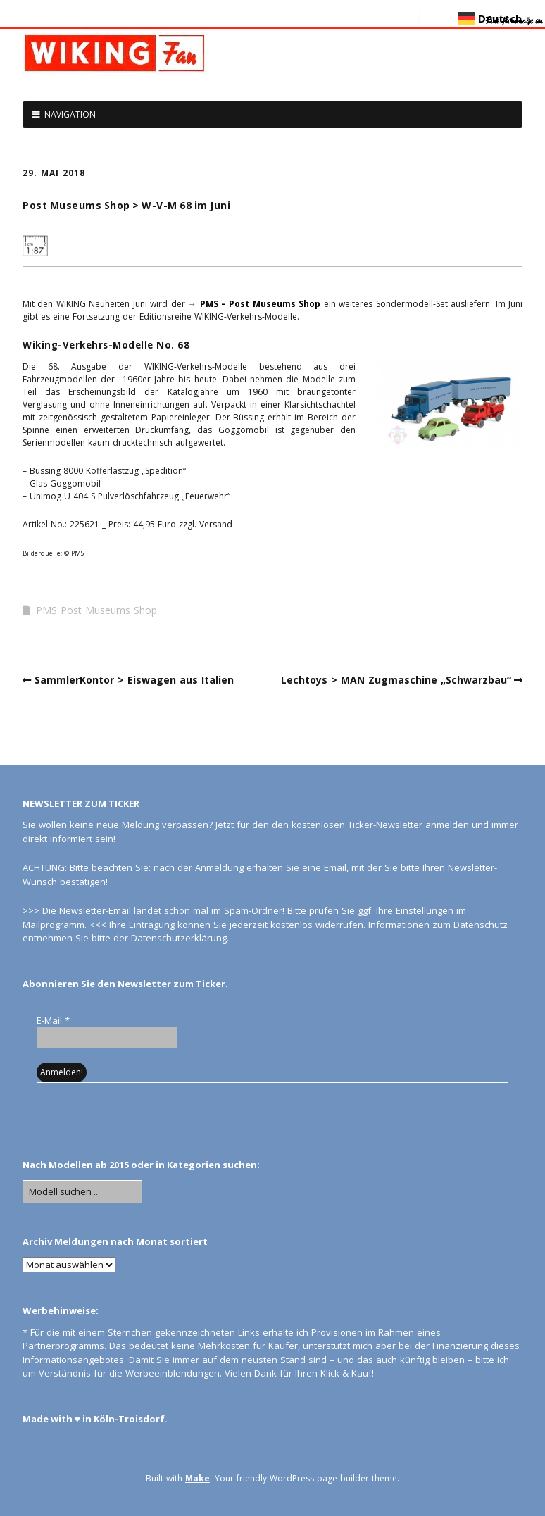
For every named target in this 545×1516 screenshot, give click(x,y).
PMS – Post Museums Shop (260, 304)
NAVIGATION (70, 114)
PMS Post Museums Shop (96, 610)
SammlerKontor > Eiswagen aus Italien (134, 680)
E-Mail (53, 1020)
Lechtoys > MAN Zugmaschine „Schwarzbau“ (396, 680)
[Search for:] (82, 1192)
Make (197, 1478)
